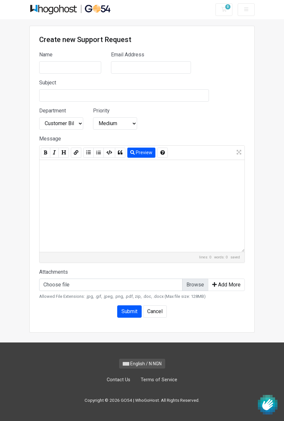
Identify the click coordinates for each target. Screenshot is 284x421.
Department (52, 111)
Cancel (155, 311)
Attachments (53, 272)
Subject (47, 83)
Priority (101, 111)
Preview (141, 152)
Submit (129, 311)
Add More (226, 285)
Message (50, 139)
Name (46, 54)
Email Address (127, 54)
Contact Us (118, 380)
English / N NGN (142, 363)
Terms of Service (159, 380)
